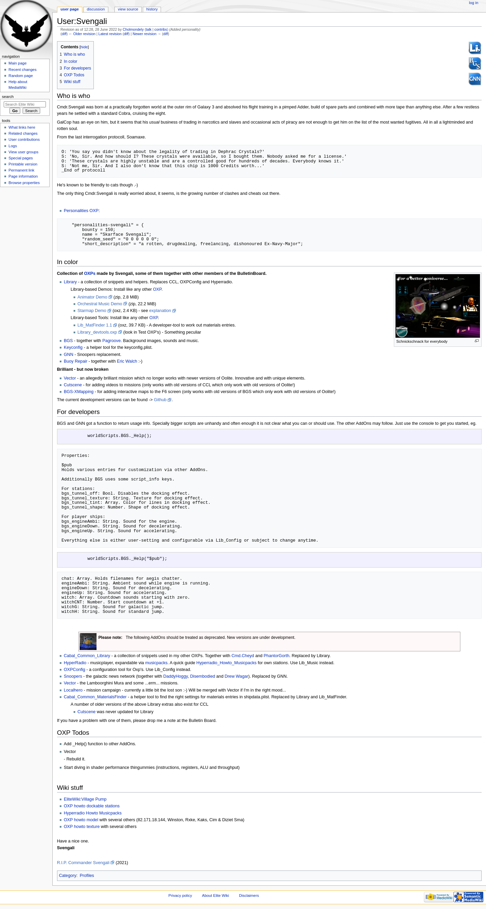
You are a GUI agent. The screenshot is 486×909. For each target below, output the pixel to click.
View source (128, 9)
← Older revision (82, 34)
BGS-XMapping (78, 391)
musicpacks (156, 663)
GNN (68, 354)
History (152, 9)
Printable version (22, 164)
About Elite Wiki (215, 896)
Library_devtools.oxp (97, 332)
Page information (23, 176)
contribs (161, 29)
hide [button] (84, 47)
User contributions (23, 139)
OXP (157, 289)
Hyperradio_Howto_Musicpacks (226, 663)
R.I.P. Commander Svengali (83, 863)
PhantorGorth (276, 656)
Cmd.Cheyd (243, 656)
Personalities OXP (81, 210)
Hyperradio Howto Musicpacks (93, 813)
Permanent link (21, 170)
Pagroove (111, 340)
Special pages (20, 158)
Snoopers (73, 677)
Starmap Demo (92, 310)
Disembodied (202, 677)
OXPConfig (74, 670)
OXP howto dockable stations (92, 806)
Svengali (66, 848)
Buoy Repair (75, 361)
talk (149, 29)
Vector (70, 378)
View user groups (23, 152)
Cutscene (73, 385)
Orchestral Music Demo (100, 304)
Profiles (87, 876)
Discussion (96, 9)
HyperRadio (75, 663)
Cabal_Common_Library (87, 656)
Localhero (73, 691)
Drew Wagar (236, 677)
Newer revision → (147, 34)
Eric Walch (127, 361)
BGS (68, 340)
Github (160, 399)
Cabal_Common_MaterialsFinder (95, 697)
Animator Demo (92, 297)
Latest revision (110, 34)
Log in (473, 3)
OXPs (90, 273)
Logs (12, 146)
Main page (17, 63)
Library (70, 282)
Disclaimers (249, 896)
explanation (160, 310)
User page (69, 9)
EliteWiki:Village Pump (85, 800)
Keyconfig (73, 347)
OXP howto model (81, 820)
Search (8, 97)
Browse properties (23, 183)
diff (64, 34)
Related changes (22, 133)
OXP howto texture (82, 827)
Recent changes (22, 70)
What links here (21, 127)
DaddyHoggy (175, 677)
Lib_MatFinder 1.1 (95, 325)
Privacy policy (180, 896)
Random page (20, 76)
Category (67, 876)
